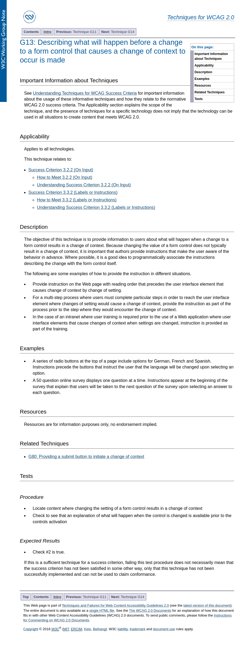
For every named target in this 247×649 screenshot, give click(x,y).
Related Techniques (209, 92)
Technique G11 (76, 32)
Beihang (99, 629)
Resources (202, 85)
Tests (198, 99)
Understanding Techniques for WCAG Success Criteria (85, 93)
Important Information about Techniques (211, 56)
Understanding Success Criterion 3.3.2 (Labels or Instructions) (96, 207)
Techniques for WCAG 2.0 (200, 17)
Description (203, 72)
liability (123, 629)
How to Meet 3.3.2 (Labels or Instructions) (77, 200)
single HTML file (101, 611)
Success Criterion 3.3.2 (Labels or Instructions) (73, 192)
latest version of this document (207, 605)
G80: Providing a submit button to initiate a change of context (86, 456)
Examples (201, 79)
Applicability (204, 65)
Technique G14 (117, 32)
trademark (137, 629)
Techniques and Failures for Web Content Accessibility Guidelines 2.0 (115, 605)
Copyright (30, 629)
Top (26, 597)
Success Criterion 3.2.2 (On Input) (60, 170)
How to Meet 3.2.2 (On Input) (64, 177)
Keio (87, 629)
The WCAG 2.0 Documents (150, 611)
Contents (31, 32)
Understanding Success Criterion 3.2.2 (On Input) (84, 185)
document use (164, 629)
